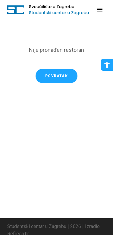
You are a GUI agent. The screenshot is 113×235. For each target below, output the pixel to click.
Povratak (56, 76)
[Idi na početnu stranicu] (15, 9)
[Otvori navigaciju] (100, 10)
